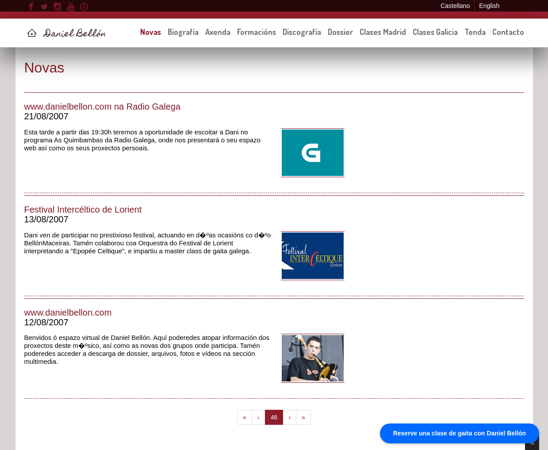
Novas (150, 32)
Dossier (340, 32)
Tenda (475, 32)
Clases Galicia (435, 32)
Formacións (256, 32)
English (489, 5)
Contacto (508, 32)
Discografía (302, 32)
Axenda (217, 32)
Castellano (455, 5)
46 (274, 417)
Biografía (183, 32)
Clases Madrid (383, 32)
